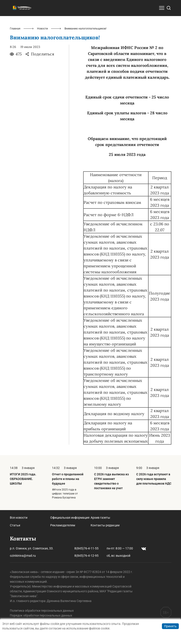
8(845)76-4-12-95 (86, 555)
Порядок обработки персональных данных (41, 615)
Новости (42, 28)
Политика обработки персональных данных (42, 610)
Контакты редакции (105, 525)
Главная (15, 28)
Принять (170, 626)
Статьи (15, 525)
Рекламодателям (62, 525)
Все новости (18, 517)
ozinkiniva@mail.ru (23, 555)
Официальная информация (70, 517)
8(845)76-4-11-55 (86, 548)
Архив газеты (100, 517)
